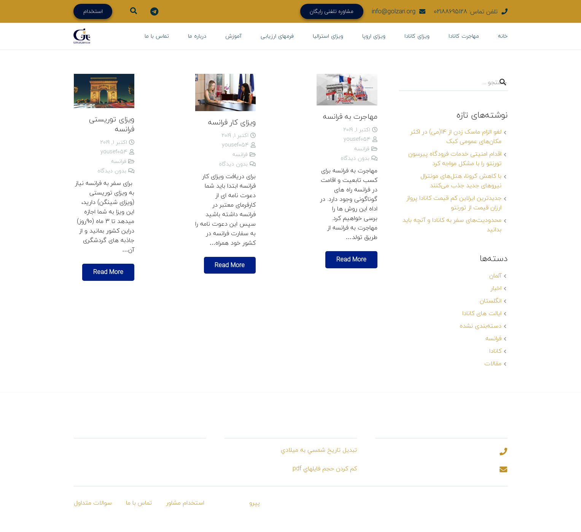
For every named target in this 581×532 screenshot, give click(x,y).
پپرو (254, 502)
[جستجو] (503, 82)
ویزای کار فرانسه (232, 122)
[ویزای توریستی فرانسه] (104, 91)
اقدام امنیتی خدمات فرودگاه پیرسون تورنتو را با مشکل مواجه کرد (454, 158)
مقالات (492, 363)
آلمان (495, 275)
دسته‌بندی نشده (480, 325)
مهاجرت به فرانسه (350, 116)
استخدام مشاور (185, 502)
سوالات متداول (93, 502)
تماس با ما (139, 502)
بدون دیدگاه (355, 158)
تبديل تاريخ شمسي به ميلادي (319, 449)
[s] (453, 82)
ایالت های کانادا (481, 313)
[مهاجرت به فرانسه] (347, 89)
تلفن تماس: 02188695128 (466, 11)
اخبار (495, 288)
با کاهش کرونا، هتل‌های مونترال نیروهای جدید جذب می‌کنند (460, 180)
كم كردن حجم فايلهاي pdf (325, 468)
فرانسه (361, 148)
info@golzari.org (393, 11)
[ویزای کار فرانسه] (225, 92)
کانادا (495, 351)
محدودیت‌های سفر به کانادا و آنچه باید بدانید (452, 225)
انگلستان (490, 300)
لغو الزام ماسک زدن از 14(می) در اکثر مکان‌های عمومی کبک (456, 136)
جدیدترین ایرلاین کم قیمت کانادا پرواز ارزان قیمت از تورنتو (453, 203)
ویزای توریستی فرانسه (111, 124)
